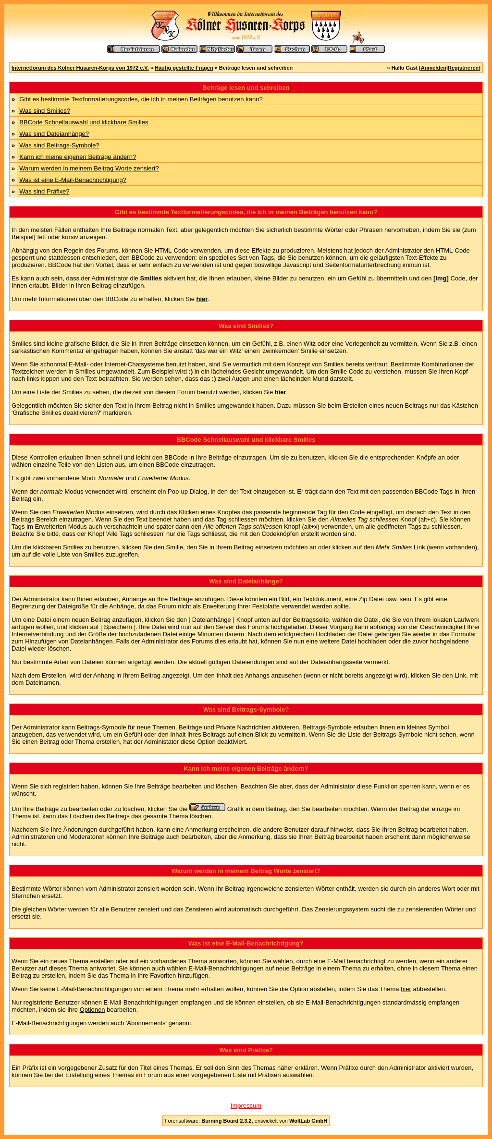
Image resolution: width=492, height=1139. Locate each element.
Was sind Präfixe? (44, 191)
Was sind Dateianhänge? (54, 133)
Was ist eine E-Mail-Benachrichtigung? (72, 179)
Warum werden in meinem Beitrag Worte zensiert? (89, 168)
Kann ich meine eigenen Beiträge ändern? (77, 156)
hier (406, 989)
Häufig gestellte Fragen (184, 68)
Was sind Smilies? (44, 110)
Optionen (92, 1009)
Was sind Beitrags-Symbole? (59, 145)
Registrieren (463, 68)
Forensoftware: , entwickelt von (246, 1121)
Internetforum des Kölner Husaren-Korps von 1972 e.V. (80, 68)
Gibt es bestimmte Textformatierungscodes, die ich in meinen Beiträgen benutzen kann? (140, 99)
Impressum (246, 1105)
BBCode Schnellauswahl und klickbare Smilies (83, 122)
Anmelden (433, 68)
